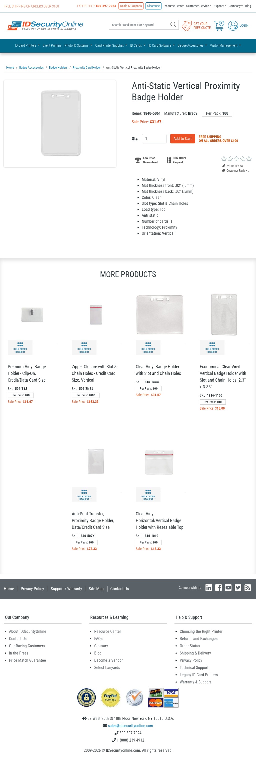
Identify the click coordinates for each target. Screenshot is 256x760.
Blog (248, 6)
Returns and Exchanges (199, 638)
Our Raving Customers (27, 646)
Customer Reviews (235, 170)
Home (9, 588)
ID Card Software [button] (160, 45)
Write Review (232, 166)
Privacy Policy (32, 588)
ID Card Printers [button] (26, 45)
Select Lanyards (107, 667)
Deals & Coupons (131, 6)
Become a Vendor (108, 660)
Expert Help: (96, 6)
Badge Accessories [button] (191, 45)
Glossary (101, 646)
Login (238, 25)
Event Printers (52, 45)
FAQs (98, 638)
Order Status (190, 646)
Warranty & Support (195, 682)
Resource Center (173, 6)
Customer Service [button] (197, 6)
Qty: (135, 138)
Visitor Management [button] (224, 45)
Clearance (153, 6)
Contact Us (119, 588)
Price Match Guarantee (27, 660)
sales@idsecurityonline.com (130, 725)
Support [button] (219, 6)
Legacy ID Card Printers (199, 674)
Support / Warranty (66, 588)
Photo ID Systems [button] (76, 45)
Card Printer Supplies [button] (109, 45)
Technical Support (194, 667)
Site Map (96, 588)
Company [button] (234, 6)
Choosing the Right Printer (201, 631)
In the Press (18, 653)
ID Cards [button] (136, 45)
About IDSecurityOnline (27, 631)
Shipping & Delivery (195, 653)
